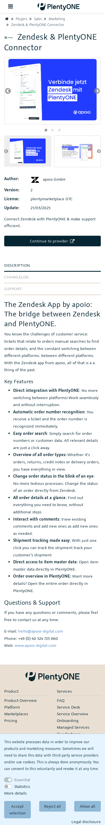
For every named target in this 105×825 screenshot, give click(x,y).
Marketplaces (16, 713)
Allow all (87, 806)
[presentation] (7, 91)
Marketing (54, 18)
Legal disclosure (86, 821)
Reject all (52, 806)
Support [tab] (13, 288)
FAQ (60, 700)
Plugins (18, 18)
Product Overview (20, 700)
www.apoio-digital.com (35, 645)
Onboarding (67, 720)
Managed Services (73, 727)
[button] (46, 130)
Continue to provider (52, 241)
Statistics (22, 786)
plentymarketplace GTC (52, 198)
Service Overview (72, 713)
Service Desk (68, 707)
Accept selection (17, 809)
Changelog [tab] (16, 277)
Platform (12, 707)
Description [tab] (17, 265)
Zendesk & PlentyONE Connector (34, 24)
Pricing (10, 720)
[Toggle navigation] (10, 6)
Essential (22, 779)
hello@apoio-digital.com (40, 631)
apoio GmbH (48, 179)
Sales (35, 18)
